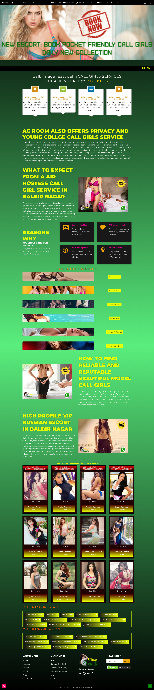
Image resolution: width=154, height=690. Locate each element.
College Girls (114, 277)
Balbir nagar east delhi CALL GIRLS (35, 98)
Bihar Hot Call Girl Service (113, 619)
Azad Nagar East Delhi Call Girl (66, 642)
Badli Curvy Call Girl (119, 642)
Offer (52, 678)
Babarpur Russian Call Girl (95, 642)
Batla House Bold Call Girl (90, 646)
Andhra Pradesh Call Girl (55, 619)
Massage (26, 664)
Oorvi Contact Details (122, 598)
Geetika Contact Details (93, 508)
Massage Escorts (85, 3)
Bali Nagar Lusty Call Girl (64, 646)
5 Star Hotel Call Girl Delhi (60, 637)
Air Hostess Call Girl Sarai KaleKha (91, 637)
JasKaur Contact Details (35, 508)
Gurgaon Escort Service (36, 3)
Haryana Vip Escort (34, 615)
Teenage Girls (114, 290)
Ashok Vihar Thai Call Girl (36, 642)
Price (100, 3)
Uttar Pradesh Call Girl (86, 615)
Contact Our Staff (58, 664)
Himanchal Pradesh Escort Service (64, 624)
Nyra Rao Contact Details (35, 598)
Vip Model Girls (114, 304)
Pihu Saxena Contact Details (64, 598)
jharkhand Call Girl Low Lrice (97, 624)
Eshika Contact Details (64, 508)
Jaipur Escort (67, 615)
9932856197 (97, 81)
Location (68, 3)
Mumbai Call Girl (32, 619)
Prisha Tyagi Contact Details (93, 553)
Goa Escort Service (108, 615)
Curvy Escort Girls (114, 346)
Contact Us (27, 678)
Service (16, 3)
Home (6, 3)
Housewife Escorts (114, 332)
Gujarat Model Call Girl (35, 624)
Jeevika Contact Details (35, 553)
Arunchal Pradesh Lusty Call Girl (84, 619)
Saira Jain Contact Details (122, 553)
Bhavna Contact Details (93, 598)
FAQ (52, 675)
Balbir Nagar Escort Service (37, 646)
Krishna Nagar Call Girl (35, 637)
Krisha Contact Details (64, 553)
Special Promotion (58, 671)
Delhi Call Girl (52, 615)
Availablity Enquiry (58, 668)
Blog (52, 660)
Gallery (56, 3)
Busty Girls (114, 318)
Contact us (113, 3)
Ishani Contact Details (121, 508)
